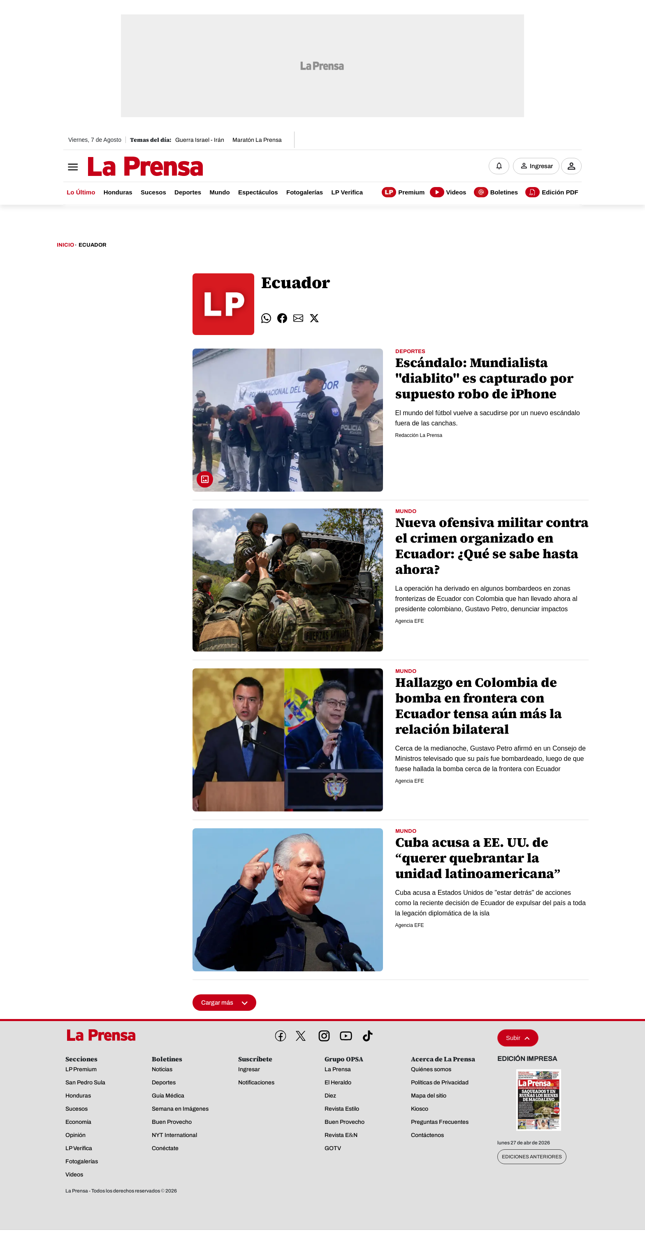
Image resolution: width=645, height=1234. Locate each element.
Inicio (65, 246)
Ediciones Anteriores (532, 1157)
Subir (518, 1038)
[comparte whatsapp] (266, 319)
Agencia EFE (409, 621)
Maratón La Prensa (257, 140)
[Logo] (125, 167)
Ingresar (541, 166)
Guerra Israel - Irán (199, 140)
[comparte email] (298, 319)
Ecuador (92, 246)
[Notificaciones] (499, 166)
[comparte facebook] (282, 319)
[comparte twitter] (314, 319)
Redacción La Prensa (419, 436)
